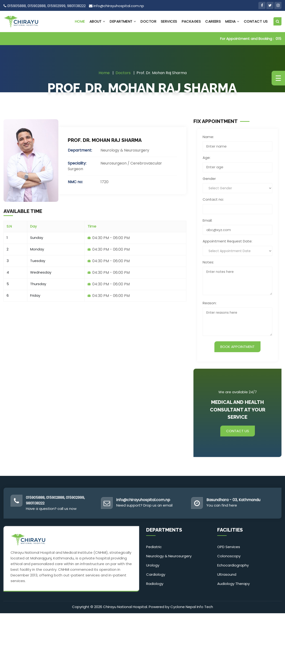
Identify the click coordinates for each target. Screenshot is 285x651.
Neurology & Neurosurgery (169, 556)
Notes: (208, 262)
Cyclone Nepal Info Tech (191, 606)
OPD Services (228, 546)
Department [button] (123, 21)
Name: (208, 136)
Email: (207, 220)
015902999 (56, 5)
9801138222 (76, 5)
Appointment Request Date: (227, 241)
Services (169, 21)
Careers (213, 21)
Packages (191, 21)
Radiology (154, 583)
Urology (152, 565)
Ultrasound (226, 574)
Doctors (123, 73)
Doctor (148, 21)
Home (80, 21)
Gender (209, 178)
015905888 (16, 5)
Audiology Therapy (233, 583)
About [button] (97, 21)
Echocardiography (233, 565)
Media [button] (232, 21)
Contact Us (256, 21)
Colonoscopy (229, 556)
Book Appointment (237, 346)
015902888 (37, 5)
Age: (206, 157)
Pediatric (154, 546)
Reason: (210, 302)
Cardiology (155, 574)
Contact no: (213, 199)
